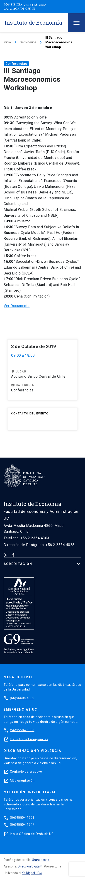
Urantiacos (39, 860)
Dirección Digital (29, 866)
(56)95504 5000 (22, 730)
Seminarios (28, 42)
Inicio (7, 42)
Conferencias (16, 63)
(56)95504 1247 (22, 824)
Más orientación (22, 780)
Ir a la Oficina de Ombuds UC (31, 833)
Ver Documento (17, 306)
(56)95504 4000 (22, 698)
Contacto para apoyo (26, 771)
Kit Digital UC (31, 873)
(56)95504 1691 (22, 817)
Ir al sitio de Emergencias (29, 739)
